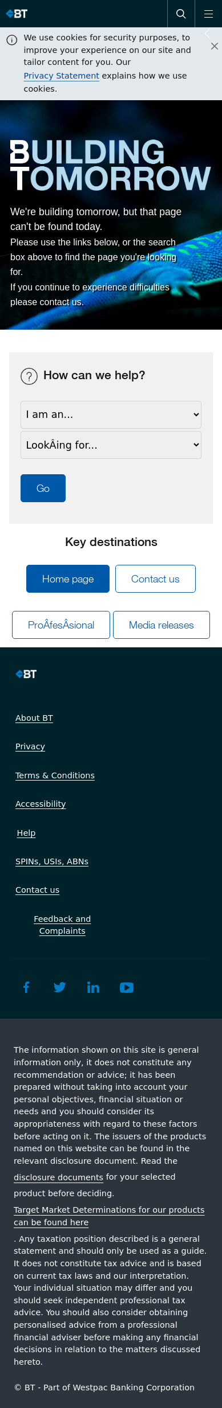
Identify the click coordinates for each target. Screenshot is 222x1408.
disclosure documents (58, 1177)
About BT (34, 718)
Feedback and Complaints (62, 925)
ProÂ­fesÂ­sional (61, 625)
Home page (68, 579)
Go (43, 488)
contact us (61, 302)
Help (26, 833)
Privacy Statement (61, 75)
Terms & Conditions (55, 775)
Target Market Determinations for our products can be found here (109, 1216)
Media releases (161, 625)
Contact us (155, 579)
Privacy (30, 746)
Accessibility (40, 803)
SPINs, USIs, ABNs (51, 861)
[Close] (207, 46)
